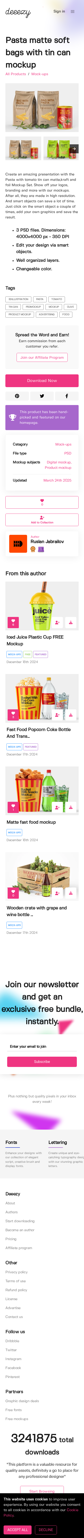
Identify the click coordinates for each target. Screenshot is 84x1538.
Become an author (19, 1230)
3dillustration (18, 299)
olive (70, 307)
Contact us (14, 1317)
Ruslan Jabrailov (47, 542)
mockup (54, 307)
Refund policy (16, 1290)
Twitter (11, 1350)
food (65, 315)
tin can (13, 307)
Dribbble (12, 1341)
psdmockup (33, 307)
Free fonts (13, 1410)
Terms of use (15, 1281)
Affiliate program (18, 1248)
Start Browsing (42, 1491)
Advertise (13, 1308)
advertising (46, 315)
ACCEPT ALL (17, 1530)
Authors (11, 1212)
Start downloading (20, 1221)
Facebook (13, 1368)
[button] (72, 11)
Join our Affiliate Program (42, 357)
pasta (39, 299)
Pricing (11, 1239)
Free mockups (16, 1419)
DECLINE (46, 1530)
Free (27, 654)
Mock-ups (39, 74)
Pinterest (12, 1377)
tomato (56, 299)
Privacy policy (16, 1272)
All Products (16, 74)
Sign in (59, 11)
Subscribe (42, 1062)
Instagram (13, 1359)
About (10, 1203)
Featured (40, 654)
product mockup (20, 315)
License (11, 1299)
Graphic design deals (22, 1401)
